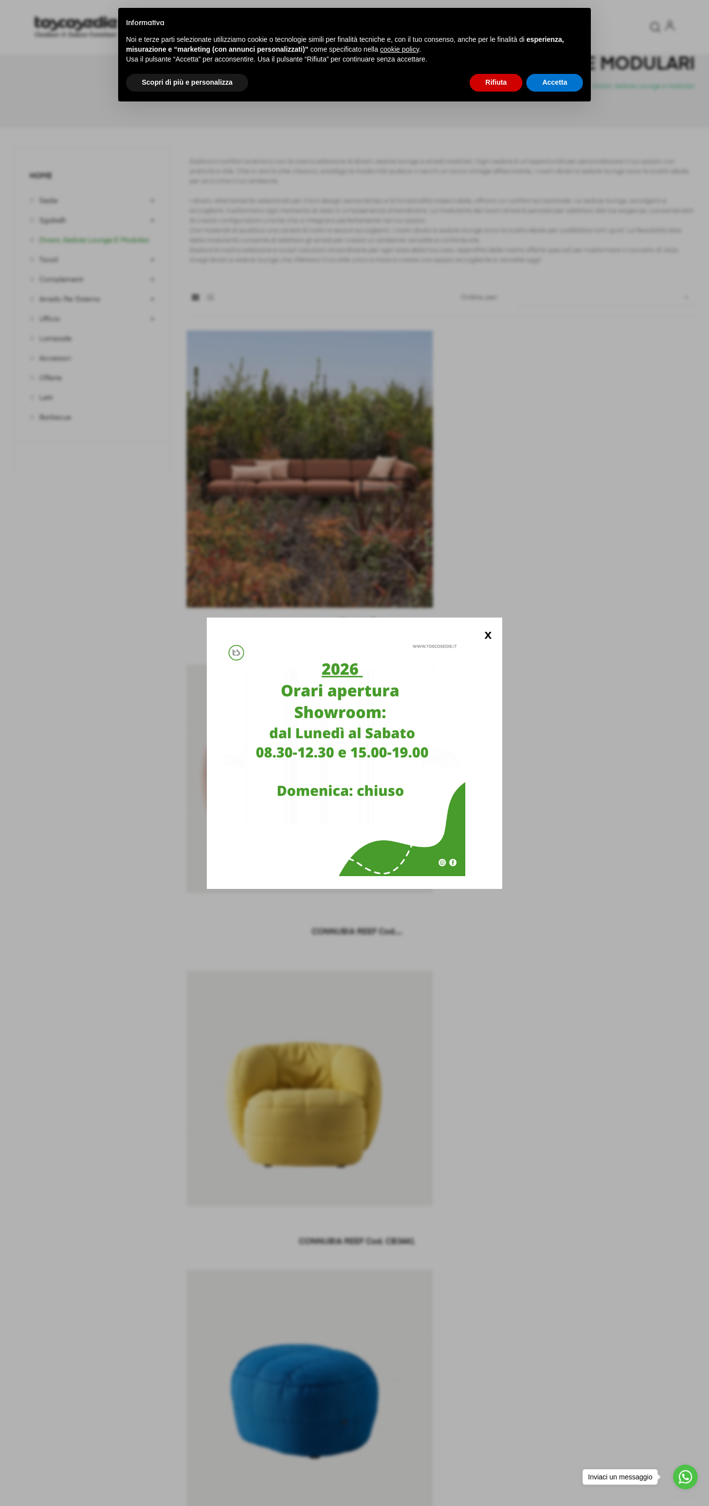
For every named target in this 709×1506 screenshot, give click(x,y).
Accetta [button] (554, 82)
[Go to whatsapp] (685, 1477)
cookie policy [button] (399, 49)
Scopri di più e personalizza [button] (187, 82)
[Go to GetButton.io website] (685, 1496)
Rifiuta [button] (496, 82)
